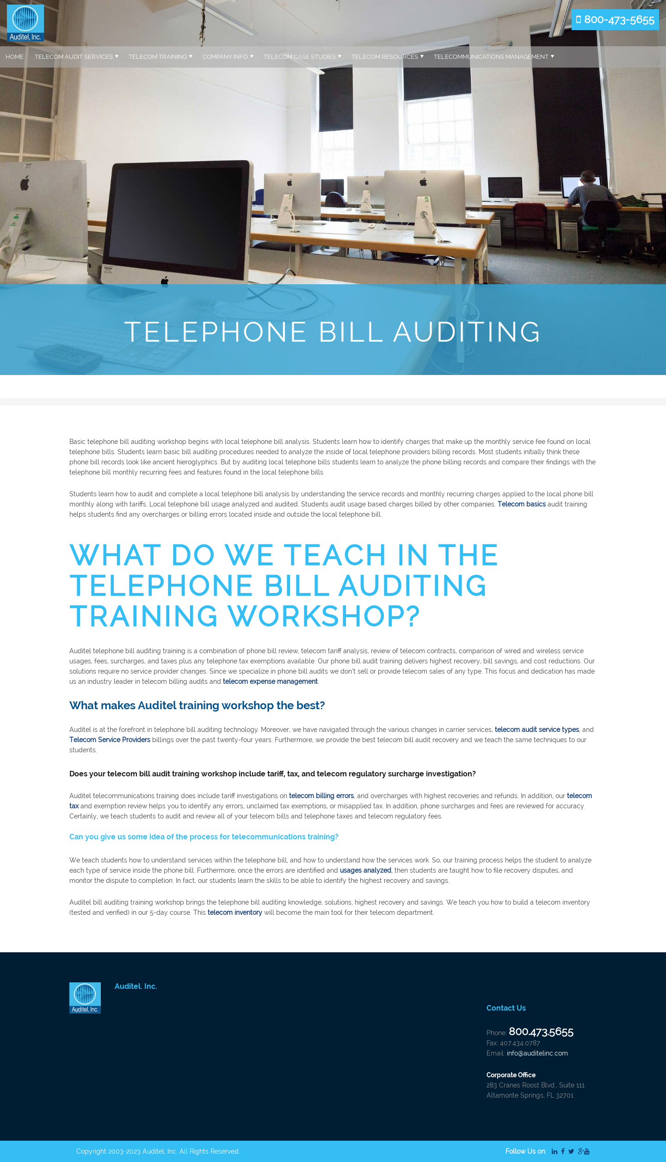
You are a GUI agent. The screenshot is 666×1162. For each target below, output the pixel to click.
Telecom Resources (385, 56)
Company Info (225, 56)
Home (15, 56)
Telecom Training (158, 56)
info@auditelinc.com (537, 1053)
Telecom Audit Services (74, 56)
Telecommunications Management (491, 56)
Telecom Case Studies (300, 56)
